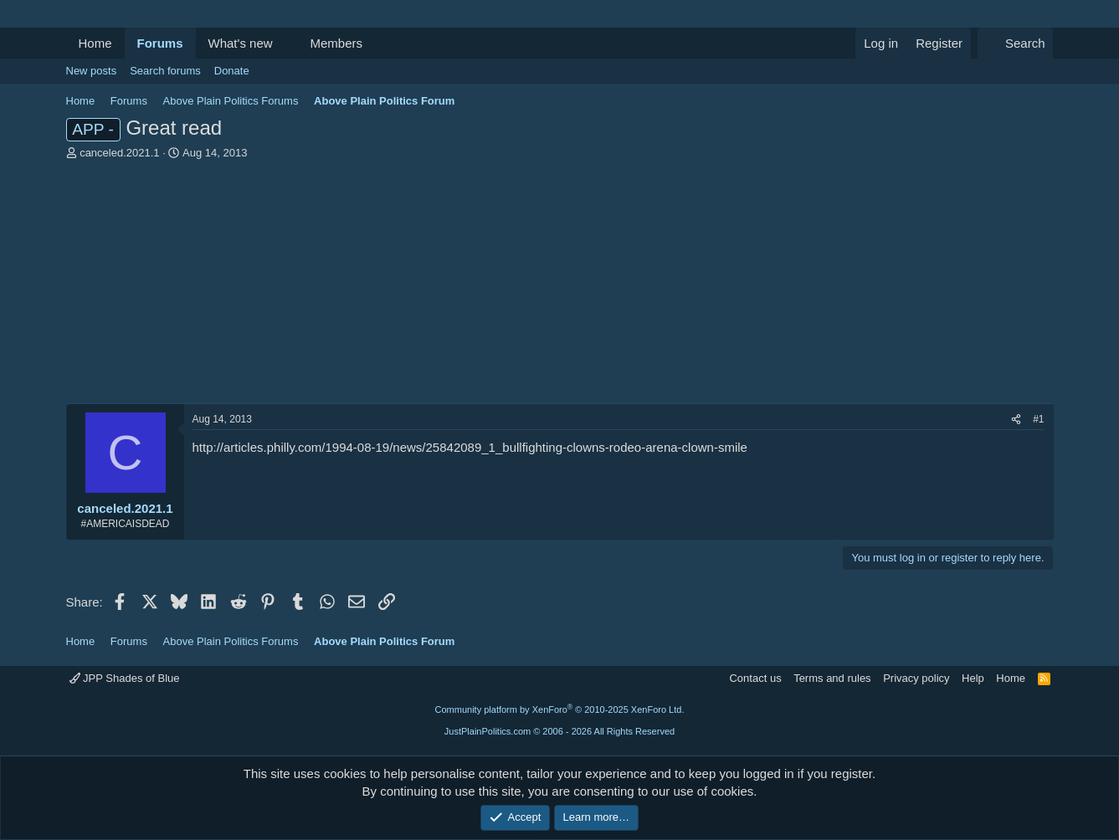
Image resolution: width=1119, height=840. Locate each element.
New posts (91, 70)
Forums (160, 43)
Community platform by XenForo (560, 709)
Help (973, 678)
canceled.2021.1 (119, 152)
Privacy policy (916, 678)
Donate (231, 70)
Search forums (165, 70)
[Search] (1016, 43)
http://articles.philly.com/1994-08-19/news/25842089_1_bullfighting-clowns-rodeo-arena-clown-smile (469, 447)
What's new (240, 43)
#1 (1038, 419)
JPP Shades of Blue (124, 678)
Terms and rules (831, 678)
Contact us (755, 678)
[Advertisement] (560, 286)
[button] (285, 43)
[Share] (1016, 419)
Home (95, 43)
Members (336, 43)
